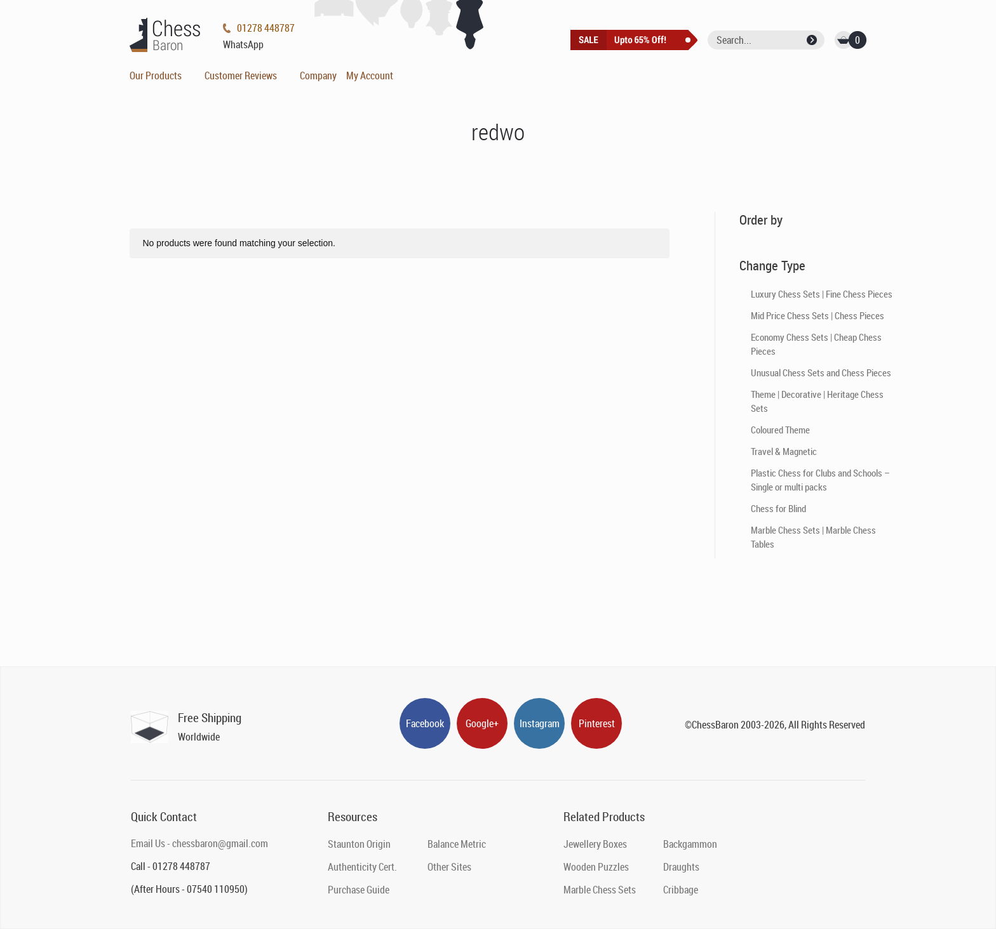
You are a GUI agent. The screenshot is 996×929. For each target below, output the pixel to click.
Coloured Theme (780, 429)
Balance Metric (456, 844)
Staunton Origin (359, 844)
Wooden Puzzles (596, 867)
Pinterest (597, 723)
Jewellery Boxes (595, 844)
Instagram (540, 723)
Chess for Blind (778, 508)
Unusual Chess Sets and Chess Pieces (821, 372)
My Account (369, 75)
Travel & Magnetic (784, 451)
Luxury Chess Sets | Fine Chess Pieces (821, 293)
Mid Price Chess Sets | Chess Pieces (817, 315)
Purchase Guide (358, 890)
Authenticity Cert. (362, 867)
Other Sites (449, 867)
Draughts (681, 867)
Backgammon (690, 844)
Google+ (482, 723)
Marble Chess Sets (599, 890)
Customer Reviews (241, 75)
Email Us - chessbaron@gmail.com (199, 843)
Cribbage (680, 890)
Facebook (425, 723)
